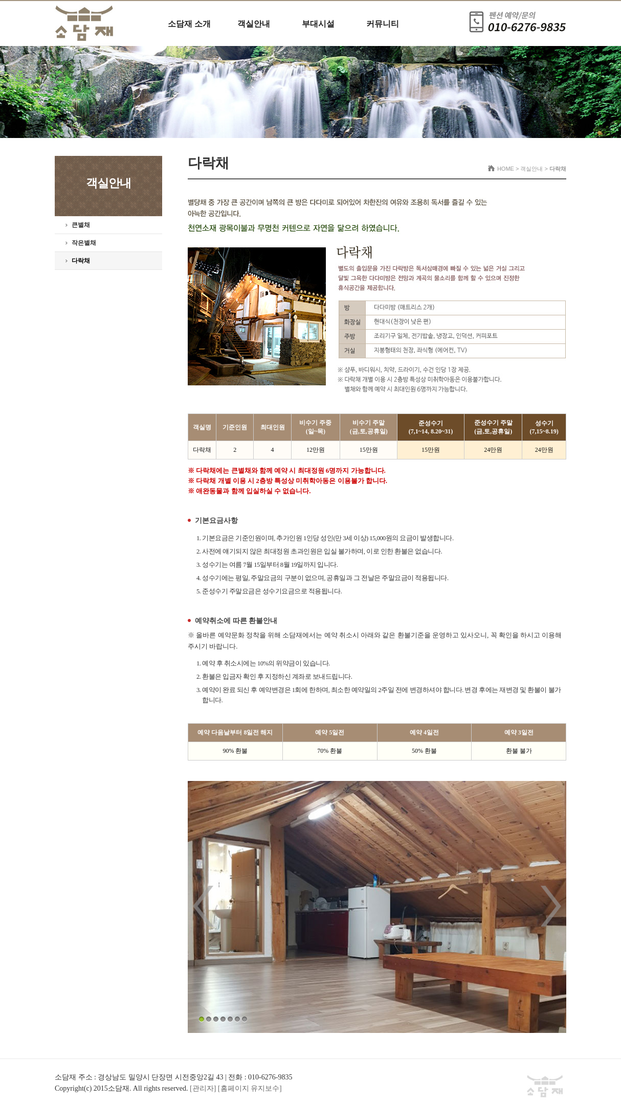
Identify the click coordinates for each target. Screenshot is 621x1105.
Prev (203, 906)
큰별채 (81, 224)
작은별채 (84, 242)
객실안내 (253, 23)
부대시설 (318, 23)
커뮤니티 (382, 23)
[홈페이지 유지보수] (250, 1088)
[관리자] (204, 1088)
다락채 (81, 260)
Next (551, 906)
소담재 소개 (189, 23)
